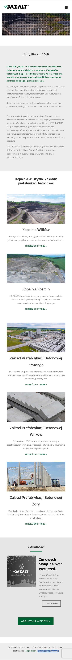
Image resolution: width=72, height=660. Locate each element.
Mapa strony (31, 650)
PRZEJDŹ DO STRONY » (36, 245)
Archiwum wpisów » (35, 621)
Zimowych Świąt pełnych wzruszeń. (51, 563)
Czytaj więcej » (51, 603)
